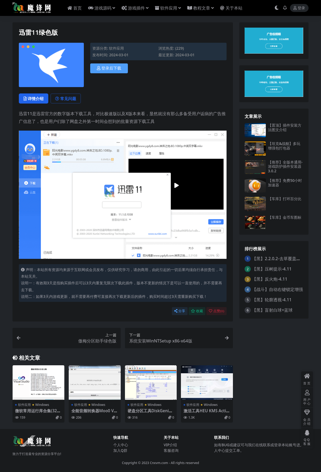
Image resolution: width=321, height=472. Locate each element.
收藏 (197, 311)
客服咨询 (171, 450)
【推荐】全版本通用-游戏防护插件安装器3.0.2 (285, 167)
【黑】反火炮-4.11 (269, 279)
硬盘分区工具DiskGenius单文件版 (150, 413)
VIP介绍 (170, 444)
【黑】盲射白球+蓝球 (272, 310)
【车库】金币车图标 (284, 217)
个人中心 (120, 444)
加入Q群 (120, 450)
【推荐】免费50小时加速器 (285, 182)
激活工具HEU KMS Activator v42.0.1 (206, 413)
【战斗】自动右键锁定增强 (277, 289)
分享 (179, 311)
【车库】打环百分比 (284, 198)
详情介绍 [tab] (34, 98)
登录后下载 (109, 68)
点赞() (216, 311)
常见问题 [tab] (65, 98)
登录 (299, 8)
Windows (42, 404)
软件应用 (116, 48)
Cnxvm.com (159, 463)
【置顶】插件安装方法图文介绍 (284, 127)
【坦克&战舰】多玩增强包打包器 (284, 146)
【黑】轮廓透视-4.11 (272, 300)
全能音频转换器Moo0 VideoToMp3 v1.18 (94, 413)
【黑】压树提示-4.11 (272, 269)
